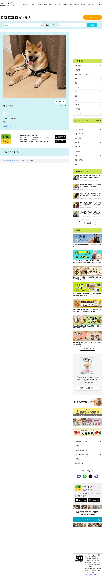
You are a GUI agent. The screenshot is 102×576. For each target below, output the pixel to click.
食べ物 (59, 4)
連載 (76, 78)
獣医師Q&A (76, 4)
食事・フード (79, 134)
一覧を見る (87, 348)
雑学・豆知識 (79, 160)
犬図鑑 (70, 4)
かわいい (77, 142)
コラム (77, 87)
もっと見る (87, 223)
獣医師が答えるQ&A (81, 441)
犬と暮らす (78, 65)
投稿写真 (64, 4)
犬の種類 (77, 109)
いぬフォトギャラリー (81, 454)
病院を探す (84, 4)
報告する (7, 126)
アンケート (78, 113)
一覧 (97, 120)
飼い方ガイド (91, 4)
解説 (76, 100)
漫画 (76, 83)
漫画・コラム (52, 4)
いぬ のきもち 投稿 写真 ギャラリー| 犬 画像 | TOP (14, 161)
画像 (76, 96)
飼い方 (45, 4)
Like (63, 101)
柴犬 (76, 164)
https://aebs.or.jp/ (90, 574)
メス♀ (53, 25)
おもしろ (77, 147)
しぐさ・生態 (79, 129)
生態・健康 (39, 4)
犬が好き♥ (78, 70)
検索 (92, 25)
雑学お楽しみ (26, 4)
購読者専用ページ (80, 463)
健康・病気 (78, 138)
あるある (77, 151)
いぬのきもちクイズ (81, 450)
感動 (76, 155)
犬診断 (77, 459)
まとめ (77, 104)
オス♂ (46, 25)
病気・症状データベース (82, 74)
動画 (76, 91)
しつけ (33, 4)
